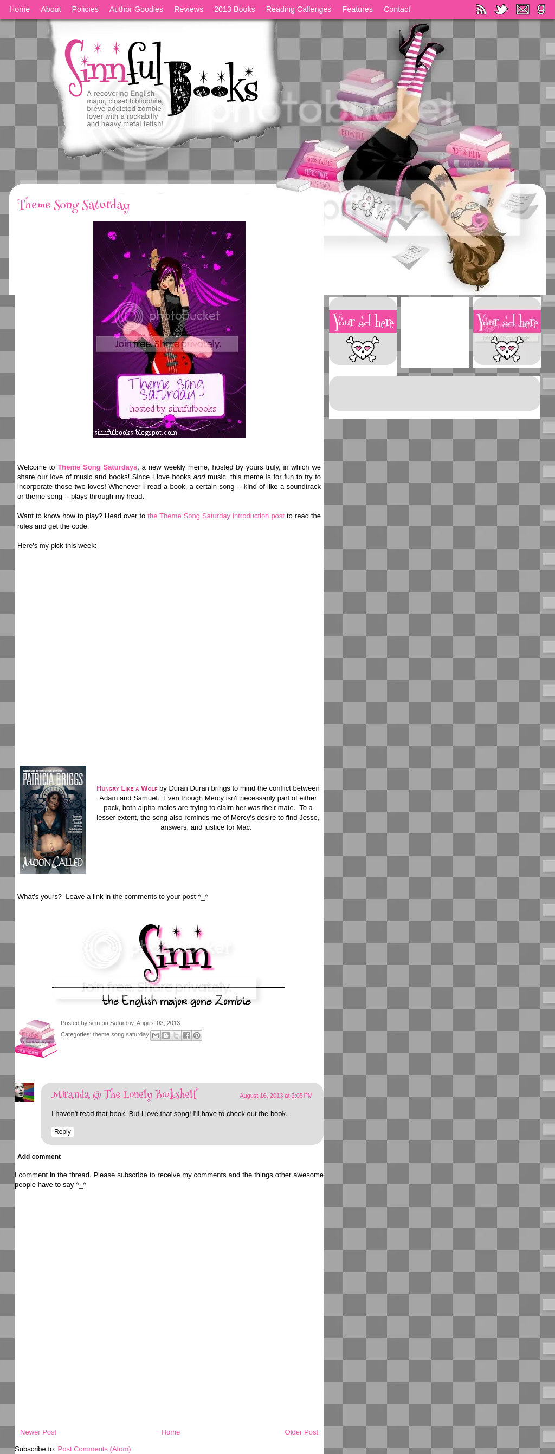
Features (358, 9)
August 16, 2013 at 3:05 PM (276, 1095)
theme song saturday (121, 1034)
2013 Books (234, 9)
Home (19, 9)
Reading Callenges (299, 9)
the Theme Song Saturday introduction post (216, 516)
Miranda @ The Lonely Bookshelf (123, 1095)
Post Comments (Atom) (94, 1449)
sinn (95, 1023)
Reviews (188, 9)
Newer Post (38, 1432)
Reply (62, 1132)
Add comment (39, 1156)
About (51, 9)
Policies (85, 9)
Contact (397, 9)
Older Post (301, 1432)
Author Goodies (136, 9)
